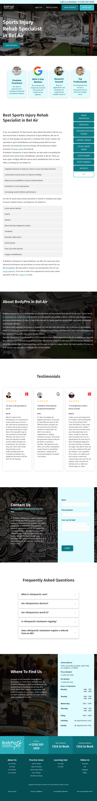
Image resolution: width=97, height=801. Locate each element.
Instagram (85, 770)
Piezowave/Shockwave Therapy (85, 132)
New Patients (70, 7)
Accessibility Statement (61, 791)
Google (10, 348)
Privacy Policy (12, 791)
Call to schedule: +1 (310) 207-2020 (77, 2)
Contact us (23, 275)
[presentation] (76, 537)
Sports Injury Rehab (84, 148)
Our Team (12, 767)
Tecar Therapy (84, 156)
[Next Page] (83, 174)
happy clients (18, 149)
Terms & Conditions (36, 791)
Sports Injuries (84, 162)
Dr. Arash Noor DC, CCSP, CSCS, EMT (16, 317)
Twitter (85, 773)
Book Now (86, 7)
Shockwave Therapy (36, 776)
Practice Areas (52, 7)
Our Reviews (12, 770)
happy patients (9, 271)
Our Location (12, 773)
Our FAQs (60, 767)
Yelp (18, 348)
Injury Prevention (84, 116)
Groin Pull (84, 125)
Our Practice (12, 764)
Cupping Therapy (84, 140)
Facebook (85, 764)
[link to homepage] (9, 7)
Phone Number (67, 510)
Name (64, 500)
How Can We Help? (69, 520)
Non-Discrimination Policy (85, 791)
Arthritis (84, 168)
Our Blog (60, 764)
